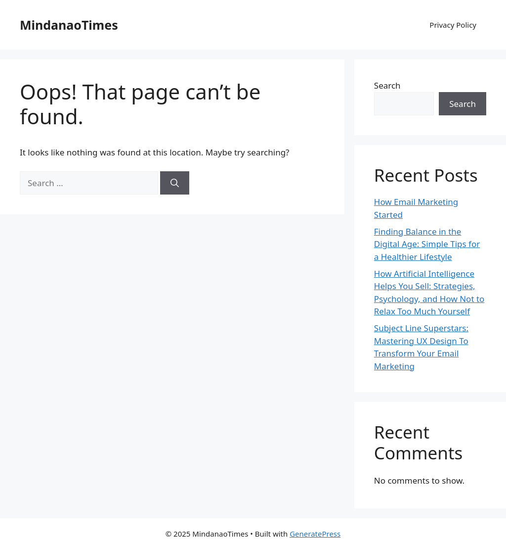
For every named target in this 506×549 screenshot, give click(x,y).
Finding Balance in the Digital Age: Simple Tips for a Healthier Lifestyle (427, 244)
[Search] (174, 183)
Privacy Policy (452, 25)
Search (387, 85)
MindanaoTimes (69, 24)
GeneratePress (315, 534)
